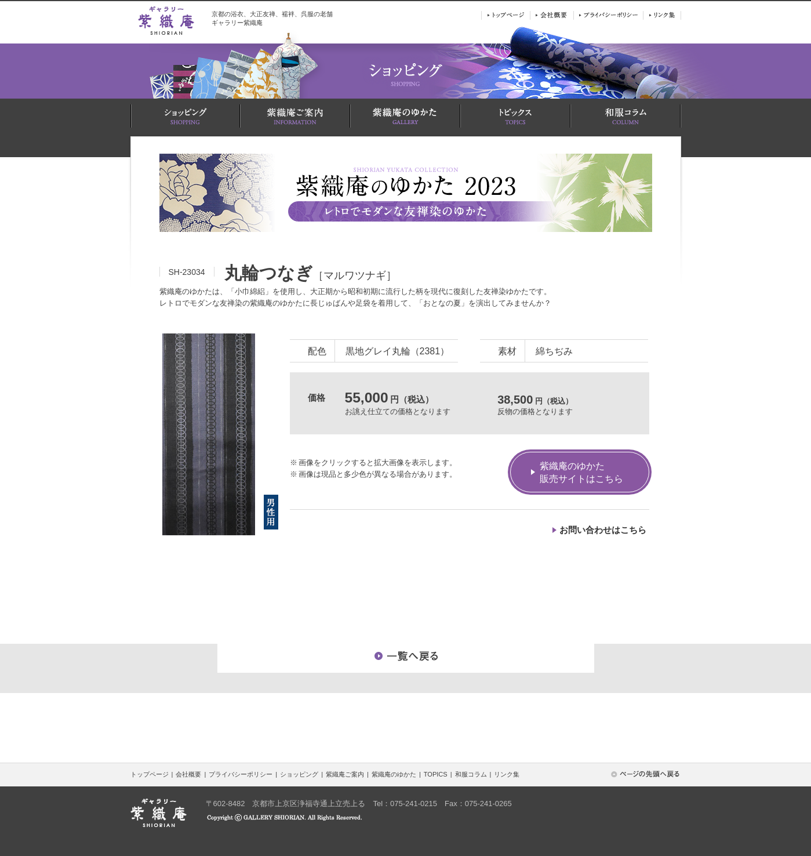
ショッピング (299, 774)
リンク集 (506, 774)
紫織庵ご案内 (345, 774)
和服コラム (471, 774)
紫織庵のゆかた (394, 774)
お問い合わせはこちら (602, 530)
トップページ (149, 774)
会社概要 (188, 774)
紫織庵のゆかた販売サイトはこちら (581, 472)
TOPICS (436, 774)
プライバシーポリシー (240, 774)
